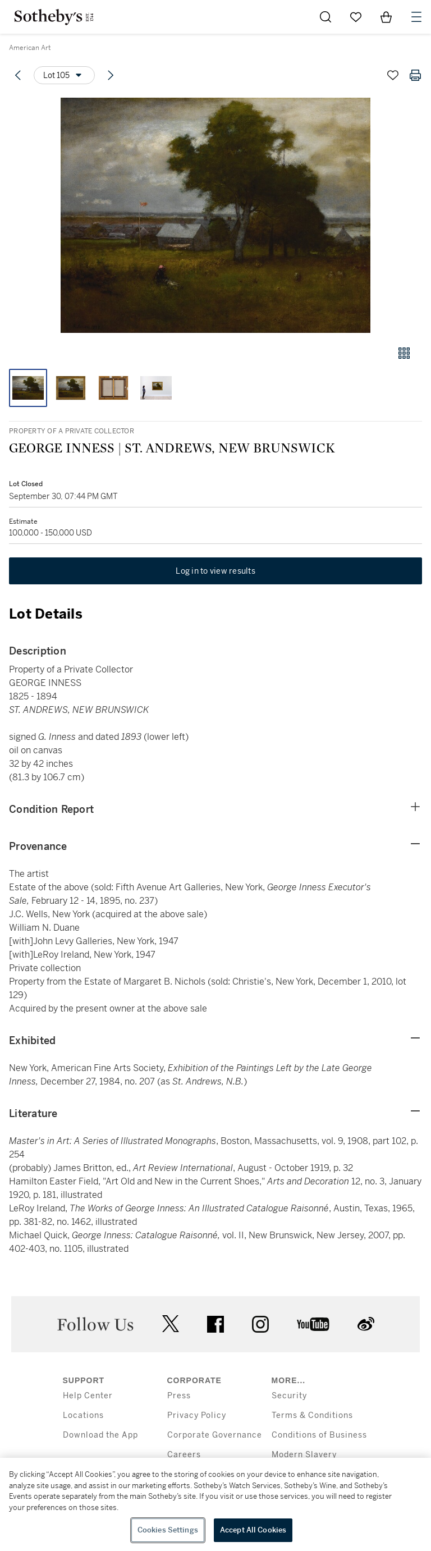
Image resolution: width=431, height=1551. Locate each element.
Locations (83, 1415)
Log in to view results (215, 571)
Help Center (88, 1396)
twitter (170, 1324)
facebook (215, 1324)
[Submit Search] (325, 16)
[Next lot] (110, 75)
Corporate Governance (214, 1435)
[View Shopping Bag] (386, 17)
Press (179, 1396)
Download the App (100, 1435)
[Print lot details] (415, 75)
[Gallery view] (404, 353)
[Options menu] (64, 75)
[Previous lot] (18, 75)
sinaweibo (365, 1324)
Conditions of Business (319, 1435)
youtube (313, 1324)
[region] (215, 1504)
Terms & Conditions (312, 1415)
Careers (184, 1455)
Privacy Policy (196, 1415)
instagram (260, 1324)
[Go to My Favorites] (355, 17)
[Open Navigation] (416, 16)
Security (289, 1396)
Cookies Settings (167, 1530)
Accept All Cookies (253, 1530)
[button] (215, 215)
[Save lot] (393, 75)
